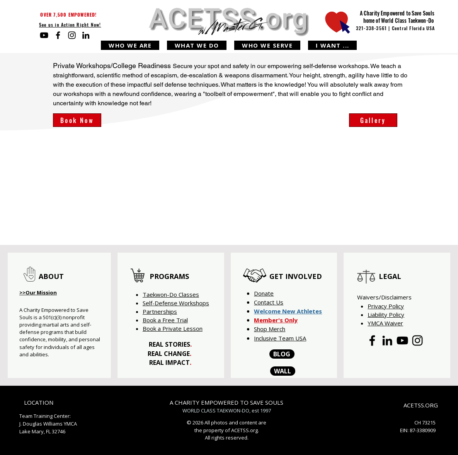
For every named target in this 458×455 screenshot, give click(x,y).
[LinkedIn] (86, 35)
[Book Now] (77, 120)
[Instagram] (72, 35)
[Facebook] (58, 35)
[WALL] (282, 371)
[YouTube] (44, 35)
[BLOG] (282, 354)
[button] (130, 45)
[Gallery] (373, 120)
